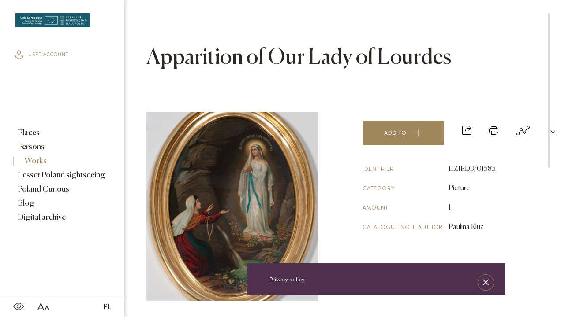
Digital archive (41, 217)
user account (41, 54)
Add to (403, 133)
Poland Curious (42, 189)
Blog (25, 203)
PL (107, 306)
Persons (30, 147)
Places (28, 133)
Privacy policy (287, 279)
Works (35, 161)
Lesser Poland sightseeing (60, 175)
